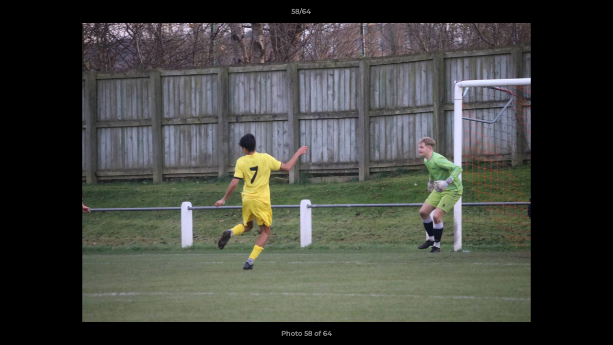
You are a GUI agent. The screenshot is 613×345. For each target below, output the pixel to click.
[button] (573, 14)
